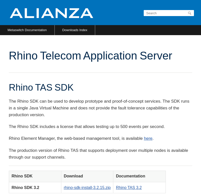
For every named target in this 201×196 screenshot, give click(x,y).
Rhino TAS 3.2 (129, 187)
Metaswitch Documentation (27, 30)
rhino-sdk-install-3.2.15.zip (87, 187)
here (148, 138)
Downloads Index (74, 30)
